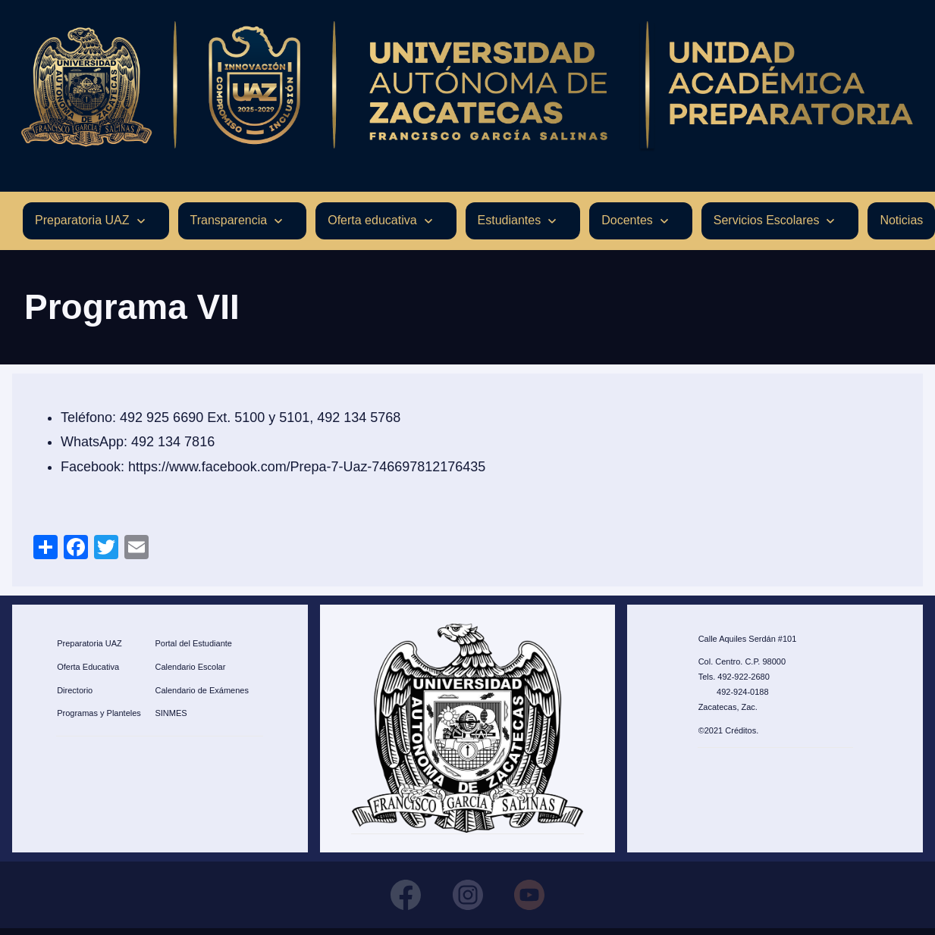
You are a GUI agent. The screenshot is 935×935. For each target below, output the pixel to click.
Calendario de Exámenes (202, 690)
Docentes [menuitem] (627, 220)
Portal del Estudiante (193, 643)
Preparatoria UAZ (89, 643)
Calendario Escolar (190, 666)
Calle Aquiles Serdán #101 (747, 638)
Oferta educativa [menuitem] (372, 220)
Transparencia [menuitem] (229, 220)
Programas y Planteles (99, 713)
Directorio (75, 690)
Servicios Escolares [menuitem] (767, 220)
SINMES (171, 713)
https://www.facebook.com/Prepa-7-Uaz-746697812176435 (307, 466)
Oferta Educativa (88, 666)
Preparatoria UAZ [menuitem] (82, 220)
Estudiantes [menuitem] (509, 220)
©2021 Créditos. (728, 730)
